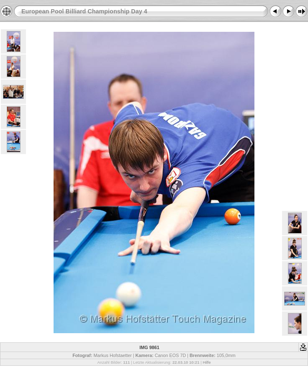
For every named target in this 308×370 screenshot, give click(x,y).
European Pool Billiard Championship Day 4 (84, 11)
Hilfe (206, 362)
